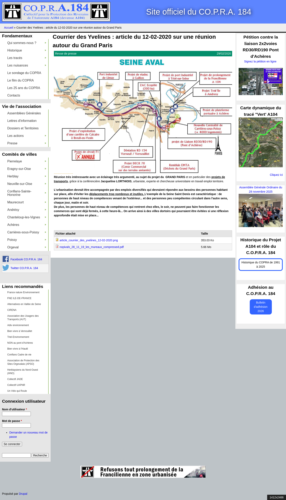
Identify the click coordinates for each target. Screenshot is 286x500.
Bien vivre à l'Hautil (17, 348)
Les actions (26, 135)
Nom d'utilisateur (14, 409)
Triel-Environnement (18, 337)
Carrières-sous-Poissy (26, 232)
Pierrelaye (26, 161)
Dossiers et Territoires (22, 128)
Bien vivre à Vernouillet (19, 331)
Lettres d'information (21, 120)
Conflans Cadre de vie (19, 354)
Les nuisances (26, 65)
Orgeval (26, 247)
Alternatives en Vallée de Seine (24, 304)
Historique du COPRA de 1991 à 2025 (260, 264)
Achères (26, 224)
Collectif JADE (15, 379)
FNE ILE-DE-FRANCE (19, 298)
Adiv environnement (18, 325)
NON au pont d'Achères (20, 342)
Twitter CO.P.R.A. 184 (24, 268)
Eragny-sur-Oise (26, 169)
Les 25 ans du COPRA (23, 88)
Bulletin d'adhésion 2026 (260, 307)
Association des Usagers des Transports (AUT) (23, 317)
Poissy (26, 239)
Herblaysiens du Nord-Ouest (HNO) (22, 371)
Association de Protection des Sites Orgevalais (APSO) (23, 362)
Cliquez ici (276, 174)
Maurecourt (26, 202)
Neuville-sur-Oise (26, 184)
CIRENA (11, 310)
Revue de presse (66, 53)
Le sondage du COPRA (24, 73)
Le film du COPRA (20, 80)
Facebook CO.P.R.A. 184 (26, 259)
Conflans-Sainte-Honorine (26, 193)
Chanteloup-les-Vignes (26, 217)
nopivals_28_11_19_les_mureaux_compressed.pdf (92, 247)
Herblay (26, 176)
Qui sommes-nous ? (26, 43)
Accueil (8, 27)
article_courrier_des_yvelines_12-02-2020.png (89, 240)
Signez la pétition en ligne (260, 61)
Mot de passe (12, 421)
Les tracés (26, 58)
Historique (26, 50)
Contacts (13, 95)
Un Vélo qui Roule (17, 390)
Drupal (23, 493)
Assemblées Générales (24, 113)
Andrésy (26, 209)
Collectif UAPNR (16, 385)
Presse (26, 143)
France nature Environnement (23, 292)
